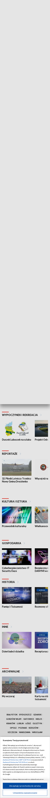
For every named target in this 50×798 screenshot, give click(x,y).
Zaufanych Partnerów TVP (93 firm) (15, 762)
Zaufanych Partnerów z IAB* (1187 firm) (17, 760)
